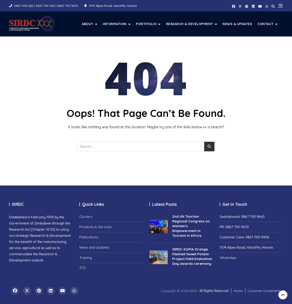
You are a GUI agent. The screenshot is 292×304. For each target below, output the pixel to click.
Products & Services (95, 227)
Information (115, 24)
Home (238, 291)
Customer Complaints (264, 291)
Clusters (85, 216)
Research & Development (189, 24)
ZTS (82, 268)
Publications (88, 237)
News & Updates (237, 24)
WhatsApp (228, 257)
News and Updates (94, 247)
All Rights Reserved (213, 291)
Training (85, 257)
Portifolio (146, 24)
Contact (266, 24)
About (87, 24)
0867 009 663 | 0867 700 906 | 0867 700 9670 (43, 6)
